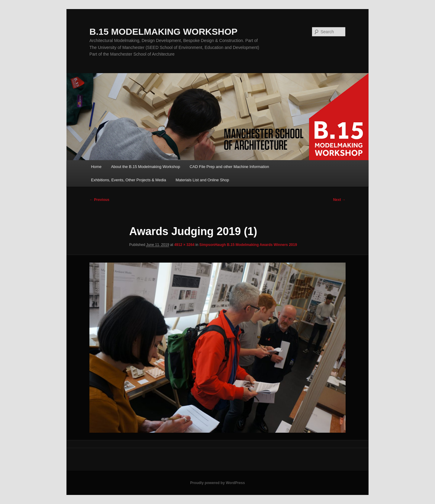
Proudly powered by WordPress (217, 483)
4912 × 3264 (184, 245)
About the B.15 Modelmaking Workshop (145, 166)
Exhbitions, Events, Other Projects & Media (128, 180)
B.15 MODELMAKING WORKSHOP (163, 32)
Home (96, 166)
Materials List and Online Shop (202, 180)
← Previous (99, 200)
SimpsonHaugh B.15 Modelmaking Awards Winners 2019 (248, 245)
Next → (339, 200)
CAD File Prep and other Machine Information (229, 166)
